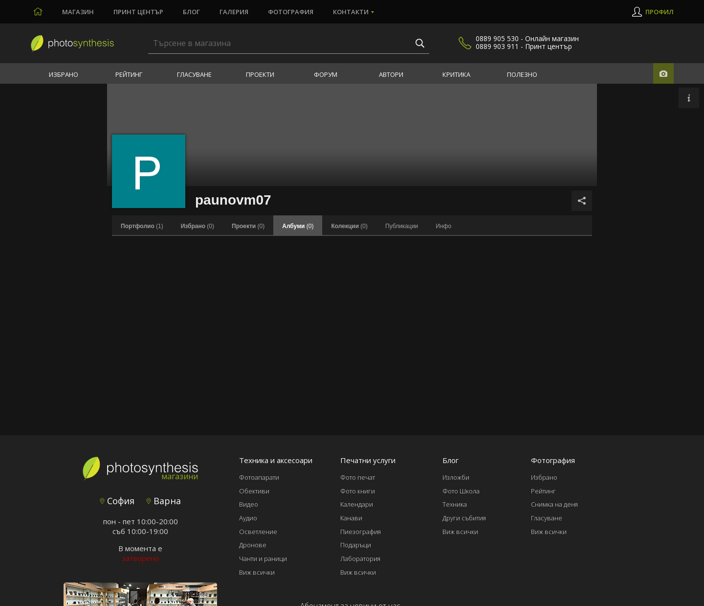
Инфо (443, 226)
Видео (248, 504)
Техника (454, 504)
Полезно (522, 74)
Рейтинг (128, 74)
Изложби (455, 477)
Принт (138, 11)
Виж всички (257, 572)
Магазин (78, 11)
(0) (197, 226)
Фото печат (357, 477)
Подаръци (355, 544)
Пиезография (360, 531)
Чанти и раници (263, 558)
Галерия (234, 11)
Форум (325, 74)
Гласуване (194, 74)
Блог (191, 11)
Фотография (290, 11)
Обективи (254, 491)
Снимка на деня (554, 504)
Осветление (258, 531)
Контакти (351, 11)
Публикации (401, 226)
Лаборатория (360, 558)
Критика (456, 74)
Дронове (252, 544)
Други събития (464, 517)
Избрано (63, 74)
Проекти (260, 74)
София (117, 501)
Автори (391, 74)
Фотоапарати (259, 477)
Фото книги (357, 491)
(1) (142, 226)
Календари (356, 504)
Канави (351, 517)
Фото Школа (461, 491)
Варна (163, 501)
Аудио (248, 517)
